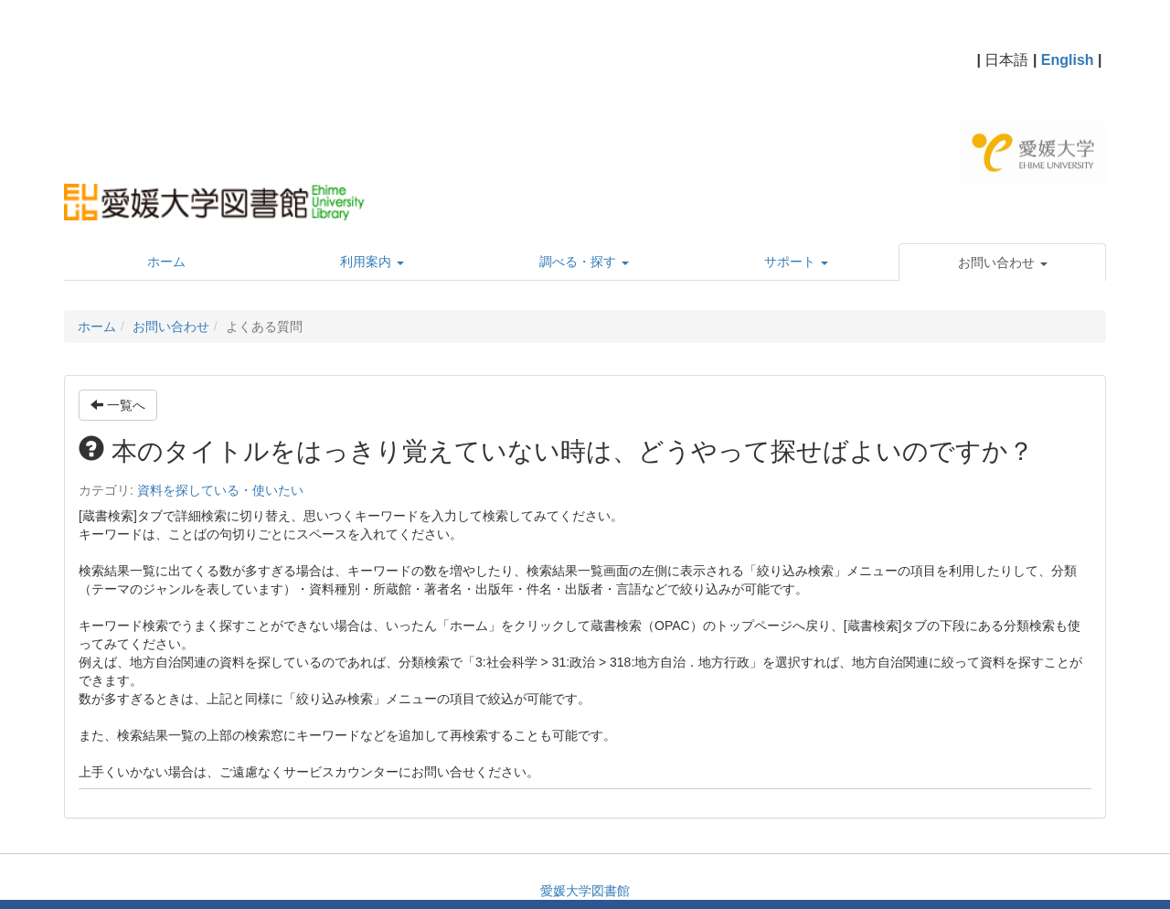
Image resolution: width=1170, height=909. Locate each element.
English (1067, 60)
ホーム (97, 326)
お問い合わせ (171, 326)
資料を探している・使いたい (220, 490)
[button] (1002, 262)
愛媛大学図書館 (585, 890)
